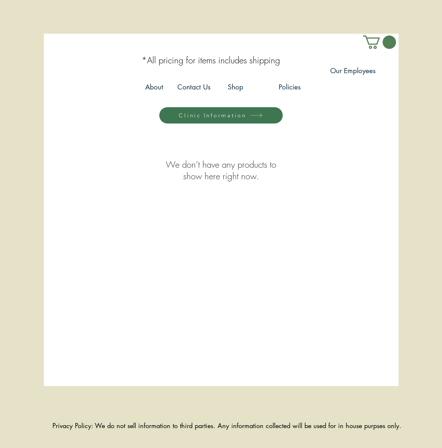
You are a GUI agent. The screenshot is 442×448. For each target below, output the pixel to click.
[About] (154, 87)
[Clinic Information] (221, 115)
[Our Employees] (353, 71)
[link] (379, 42)
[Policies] (290, 87)
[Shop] (235, 87)
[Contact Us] (194, 87)
